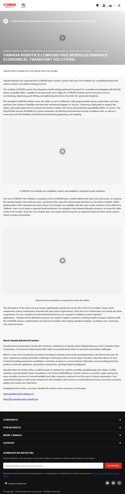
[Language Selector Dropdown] (110, 5)
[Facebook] (113, 483)
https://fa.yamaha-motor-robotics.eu (20, 399)
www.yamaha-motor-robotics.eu (18, 393)
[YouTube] (107, 483)
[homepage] (9, 5)
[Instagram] (119, 483)
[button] (119, 5)
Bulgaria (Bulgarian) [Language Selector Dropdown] (15, 483)
